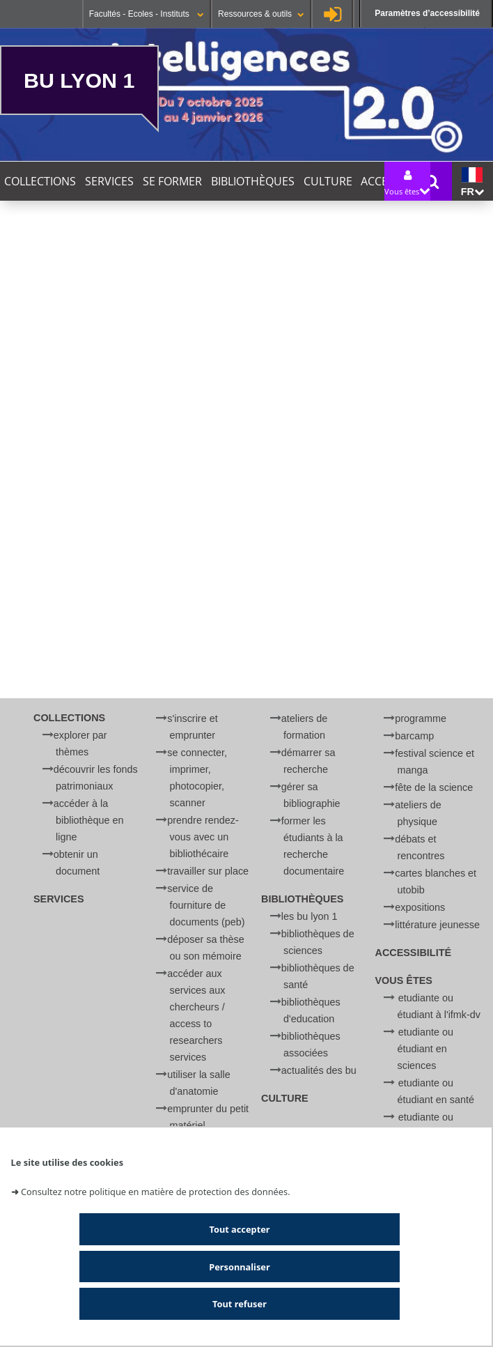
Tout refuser (239, 1304)
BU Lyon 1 (79, 80)
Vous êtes (403, 980)
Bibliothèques (253, 181)
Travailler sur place (208, 871)
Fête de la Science (434, 787)
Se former (172, 181)
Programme (420, 718)
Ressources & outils (261, 14)
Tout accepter (239, 1229)
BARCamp (414, 735)
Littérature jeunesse (437, 924)
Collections (40, 181)
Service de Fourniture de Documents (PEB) (205, 905)
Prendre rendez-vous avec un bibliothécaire (202, 837)
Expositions (420, 907)
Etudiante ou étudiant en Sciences (426, 1048)
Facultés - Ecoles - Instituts (146, 14)
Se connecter (332, 14)
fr (472, 182)
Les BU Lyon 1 (309, 916)
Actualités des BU (319, 1070)
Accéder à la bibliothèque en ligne (89, 820)
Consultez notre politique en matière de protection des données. (155, 1191)
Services (109, 181)
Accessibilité (413, 952)
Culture (328, 181)
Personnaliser (239, 1267)
